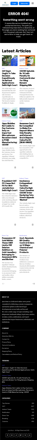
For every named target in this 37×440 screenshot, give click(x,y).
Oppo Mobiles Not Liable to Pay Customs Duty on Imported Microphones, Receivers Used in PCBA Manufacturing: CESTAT (18, 390)
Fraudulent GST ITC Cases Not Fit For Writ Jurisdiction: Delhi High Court (9, 186)
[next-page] (33, 283)
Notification (23, 235)
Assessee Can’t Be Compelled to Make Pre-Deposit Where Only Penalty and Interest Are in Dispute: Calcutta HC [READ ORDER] (27, 133)
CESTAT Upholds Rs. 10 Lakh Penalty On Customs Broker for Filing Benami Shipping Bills (27, 78)
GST (3, 68)
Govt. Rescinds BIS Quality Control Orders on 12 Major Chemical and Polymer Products (27, 245)
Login (14, 3)
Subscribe (24, 3)
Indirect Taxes (24, 68)
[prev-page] (3, 283)
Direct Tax (5, 235)
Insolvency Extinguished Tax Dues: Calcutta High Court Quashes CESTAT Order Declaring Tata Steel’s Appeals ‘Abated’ (27, 190)
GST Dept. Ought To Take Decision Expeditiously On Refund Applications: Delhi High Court (9, 78)
